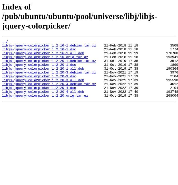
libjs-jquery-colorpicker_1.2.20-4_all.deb (43, 102)
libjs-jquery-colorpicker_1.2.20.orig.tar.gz (45, 107)
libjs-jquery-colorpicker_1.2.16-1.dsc (39, 51)
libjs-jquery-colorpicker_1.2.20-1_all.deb (43, 74)
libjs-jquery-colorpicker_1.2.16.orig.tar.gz (45, 60)
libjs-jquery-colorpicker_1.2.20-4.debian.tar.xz (49, 93)
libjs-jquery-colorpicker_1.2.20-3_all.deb (43, 88)
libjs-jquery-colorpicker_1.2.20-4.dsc (39, 97)
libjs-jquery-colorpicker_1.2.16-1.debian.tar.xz (49, 46)
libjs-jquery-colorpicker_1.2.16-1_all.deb (43, 56)
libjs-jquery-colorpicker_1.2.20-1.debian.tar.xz (49, 65)
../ (5, 42)
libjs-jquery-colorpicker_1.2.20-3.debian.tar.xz (49, 79)
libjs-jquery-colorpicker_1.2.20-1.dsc (39, 70)
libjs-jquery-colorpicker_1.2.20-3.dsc (39, 83)
